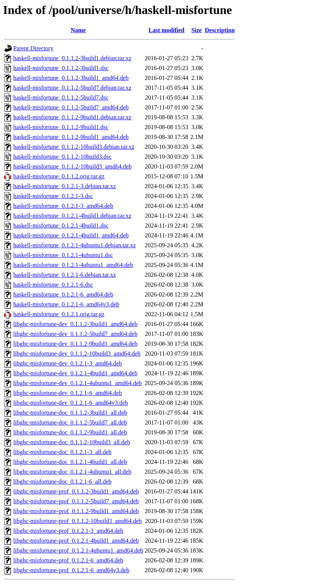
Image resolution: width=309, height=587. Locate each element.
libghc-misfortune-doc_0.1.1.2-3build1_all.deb (70, 412)
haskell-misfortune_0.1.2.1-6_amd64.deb (63, 294)
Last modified (166, 30)
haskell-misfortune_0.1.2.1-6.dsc (53, 284)
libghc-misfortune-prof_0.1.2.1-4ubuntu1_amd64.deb (78, 550)
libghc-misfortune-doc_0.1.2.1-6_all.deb (62, 481)
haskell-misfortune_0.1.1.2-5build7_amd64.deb (71, 107)
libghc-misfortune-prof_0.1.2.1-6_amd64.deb (68, 560)
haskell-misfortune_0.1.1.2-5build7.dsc (61, 97)
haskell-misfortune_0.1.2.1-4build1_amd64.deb (71, 235)
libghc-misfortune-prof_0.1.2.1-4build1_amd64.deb (76, 540)
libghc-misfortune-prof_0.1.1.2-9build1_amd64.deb (76, 511)
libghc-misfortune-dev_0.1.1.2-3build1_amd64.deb (75, 324)
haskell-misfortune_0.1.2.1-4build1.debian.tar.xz (72, 215)
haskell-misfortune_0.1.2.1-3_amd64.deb (63, 206)
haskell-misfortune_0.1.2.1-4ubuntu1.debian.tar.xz (74, 245)
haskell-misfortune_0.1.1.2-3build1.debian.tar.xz (72, 58)
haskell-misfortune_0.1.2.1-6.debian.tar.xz (64, 275)
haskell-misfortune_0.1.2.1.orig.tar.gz (59, 314)
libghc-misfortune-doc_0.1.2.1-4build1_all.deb (70, 462)
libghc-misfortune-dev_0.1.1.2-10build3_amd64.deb (76, 353)
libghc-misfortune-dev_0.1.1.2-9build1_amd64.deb (75, 343)
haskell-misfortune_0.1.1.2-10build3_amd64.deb (72, 166)
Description (220, 30)
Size (196, 30)
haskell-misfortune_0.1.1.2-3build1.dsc (61, 68)
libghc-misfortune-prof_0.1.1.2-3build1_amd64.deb (76, 491)
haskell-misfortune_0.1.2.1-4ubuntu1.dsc (63, 255)
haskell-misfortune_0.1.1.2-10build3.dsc (62, 156)
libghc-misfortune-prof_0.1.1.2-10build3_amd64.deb (77, 521)
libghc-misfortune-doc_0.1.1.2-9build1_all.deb (70, 432)
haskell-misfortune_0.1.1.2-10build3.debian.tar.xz (73, 147)
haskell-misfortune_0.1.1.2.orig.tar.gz (59, 176)
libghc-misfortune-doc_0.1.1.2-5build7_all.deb (70, 422)
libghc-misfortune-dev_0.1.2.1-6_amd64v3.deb (70, 403)
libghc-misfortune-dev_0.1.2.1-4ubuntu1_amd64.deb (77, 383)
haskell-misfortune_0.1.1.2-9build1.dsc (61, 127)
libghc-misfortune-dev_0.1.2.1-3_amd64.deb (67, 363)
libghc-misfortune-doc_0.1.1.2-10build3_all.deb (71, 442)
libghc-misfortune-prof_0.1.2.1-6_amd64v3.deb (71, 570)
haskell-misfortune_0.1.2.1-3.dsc (53, 196)
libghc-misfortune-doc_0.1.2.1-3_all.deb (62, 452)
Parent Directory (33, 48)
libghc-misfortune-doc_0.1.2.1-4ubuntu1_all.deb (72, 471)
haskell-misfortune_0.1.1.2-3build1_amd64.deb (71, 78)
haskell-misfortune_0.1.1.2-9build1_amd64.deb (71, 137)
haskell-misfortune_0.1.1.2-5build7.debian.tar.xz (72, 87)
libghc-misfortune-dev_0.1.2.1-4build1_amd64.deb (75, 373)
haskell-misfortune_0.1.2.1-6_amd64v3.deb (66, 304)
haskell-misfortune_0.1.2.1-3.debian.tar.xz (64, 186)
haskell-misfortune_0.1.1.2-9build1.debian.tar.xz (72, 117)
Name (78, 30)
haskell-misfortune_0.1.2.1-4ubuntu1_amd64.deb (73, 265)
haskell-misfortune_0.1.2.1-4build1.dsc (61, 225)
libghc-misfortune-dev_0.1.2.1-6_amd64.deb (67, 393)
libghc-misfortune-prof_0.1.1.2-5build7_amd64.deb (76, 501)
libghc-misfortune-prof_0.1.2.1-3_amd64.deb (68, 531)
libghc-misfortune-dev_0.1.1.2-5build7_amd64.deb (75, 334)
